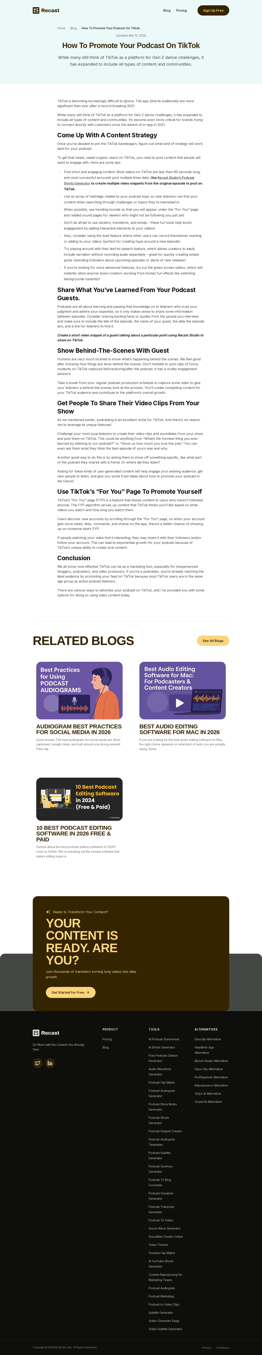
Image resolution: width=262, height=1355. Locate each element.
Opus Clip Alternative (209, 1069)
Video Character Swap (164, 1321)
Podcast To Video (161, 1220)
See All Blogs (213, 641)
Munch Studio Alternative (211, 1061)
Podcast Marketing (161, 1296)
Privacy (206, 1347)
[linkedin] (50, 1063)
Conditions (222, 1347)
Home (61, 28)
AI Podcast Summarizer (164, 1039)
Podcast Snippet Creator (165, 1131)
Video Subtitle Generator (165, 1329)
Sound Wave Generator (165, 1228)
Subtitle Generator (161, 1312)
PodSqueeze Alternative (211, 1077)
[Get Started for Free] (71, 992)
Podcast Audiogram (162, 1288)
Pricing (181, 10)
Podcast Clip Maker (162, 1082)
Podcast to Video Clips (164, 1304)
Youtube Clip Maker (162, 1253)
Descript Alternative (208, 1039)
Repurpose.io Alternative (211, 1085)
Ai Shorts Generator (162, 1047)
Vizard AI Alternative (208, 1101)
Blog (167, 10)
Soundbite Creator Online (166, 1236)
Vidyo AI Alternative (208, 1093)
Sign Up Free (213, 10)
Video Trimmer (158, 1244)
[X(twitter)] (38, 1063)
